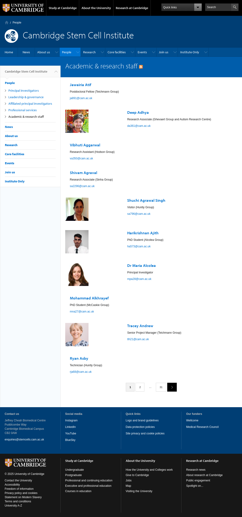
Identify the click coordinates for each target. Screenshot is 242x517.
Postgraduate (73, 475)
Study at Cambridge (63, 8)
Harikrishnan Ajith (143, 232)
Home (7, 22)
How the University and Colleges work (149, 469)
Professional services (22, 110)
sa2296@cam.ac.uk (82, 186)
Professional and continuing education (88, 480)
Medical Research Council (202, 427)
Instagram (71, 420)
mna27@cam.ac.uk (82, 311)
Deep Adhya (138, 112)
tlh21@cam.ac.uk (138, 339)
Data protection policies (140, 427)
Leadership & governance (26, 97)
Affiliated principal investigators (30, 103)
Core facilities (117, 52)
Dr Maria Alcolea (141, 265)
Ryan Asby (79, 358)
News (26, 52)
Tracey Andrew (140, 325)
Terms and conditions (18, 501)
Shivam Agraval (83, 172)
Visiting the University (139, 491)
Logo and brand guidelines (142, 420)
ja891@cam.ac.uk (81, 98)
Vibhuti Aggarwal (85, 144)
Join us (163, 52)
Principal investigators (23, 90)
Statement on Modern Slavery (23, 497)
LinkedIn (70, 427)
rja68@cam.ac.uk (81, 371)
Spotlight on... (194, 485)
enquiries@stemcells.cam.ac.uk (24, 439)
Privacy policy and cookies (21, 493)
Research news (195, 469)
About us (43, 52)
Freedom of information (19, 488)
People (17, 22)
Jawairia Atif (80, 84)
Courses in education (78, 491)
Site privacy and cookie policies (145, 433)
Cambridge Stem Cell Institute (26, 73)
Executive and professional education (88, 485)
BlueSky (70, 440)
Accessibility (12, 484)
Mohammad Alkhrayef (89, 297)
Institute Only (189, 52)
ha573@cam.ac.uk (138, 246)
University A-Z (13, 505)
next (170, 387)
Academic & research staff (26, 116)
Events (142, 52)
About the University (96, 8)
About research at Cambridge (204, 475)
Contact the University (18, 480)
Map (128, 485)
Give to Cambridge (137, 475)
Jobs (129, 480)
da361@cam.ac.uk (138, 126)
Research (89, 52)
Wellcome (192, 420)
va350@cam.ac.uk (81, 158)
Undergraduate (74, 469)
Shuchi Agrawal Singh (146, 200)
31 (161, 387)
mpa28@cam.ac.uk (139, 279)
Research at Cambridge (132, 8)
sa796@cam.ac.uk (138, 213)
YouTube (70, 433)
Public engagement (198, 480)
